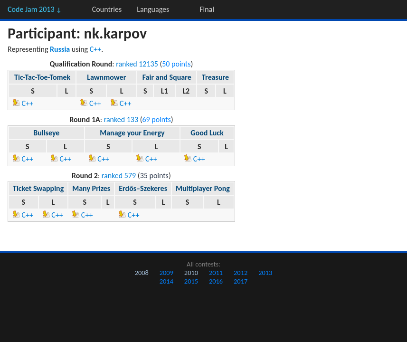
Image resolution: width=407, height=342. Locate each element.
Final (206, 9)
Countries (107, 9)
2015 (191, 281)
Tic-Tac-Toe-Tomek (42, 77)
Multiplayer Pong (203, 188)
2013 (265, 272)
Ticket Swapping (38, 188)
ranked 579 (119, 175)
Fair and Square (166, 77)
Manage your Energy (132, 132)
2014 (166, 281)
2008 (142, 272)
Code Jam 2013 (35, 9)
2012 (240, 272)
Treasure (215, 77)
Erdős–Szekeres (143, 188)
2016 (216, 281)
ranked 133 (121, 119)
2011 (216, 272)
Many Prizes (91, 188)
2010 (191, 272)
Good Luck (206, 132)
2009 (166, 272)
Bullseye (46, 132)
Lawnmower (106, 77)
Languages (153, 9)
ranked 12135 (137, 63)
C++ (96, 49)
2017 (240, 281)
